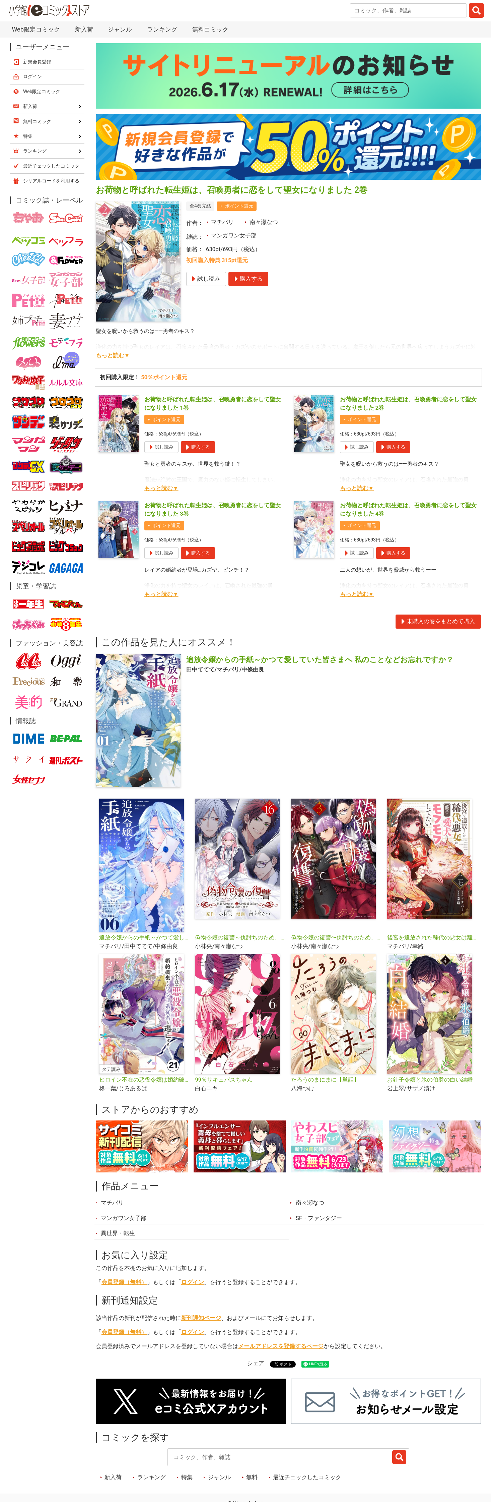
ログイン (192, 1282)
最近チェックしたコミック (307, 1477)
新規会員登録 (37, 61)
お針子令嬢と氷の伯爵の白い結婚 (430, 1079)
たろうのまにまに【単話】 (325, 1079)
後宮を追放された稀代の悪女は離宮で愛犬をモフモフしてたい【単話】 (432, 937)
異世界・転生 (118, 1233)
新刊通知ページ (201, 1318)
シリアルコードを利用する (51, 180)
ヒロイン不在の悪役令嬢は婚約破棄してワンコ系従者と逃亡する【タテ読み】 (144, 1079)
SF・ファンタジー (319, 1218)
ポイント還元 (239, 206)
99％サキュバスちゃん (224, 1079)
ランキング (162, 29)
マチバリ (222, 222)
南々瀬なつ (264, 222)
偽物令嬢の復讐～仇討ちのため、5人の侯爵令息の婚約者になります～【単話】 (240, 937)
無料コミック (210, 29)
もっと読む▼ (113, 355)
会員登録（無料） (124, 1282)
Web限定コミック (36, 29)
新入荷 (84, 29)
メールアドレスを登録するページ (281, 1346)
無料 (252, 1477)
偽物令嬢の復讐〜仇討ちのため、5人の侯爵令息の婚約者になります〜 (336, 937)
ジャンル (120, 29)
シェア (255, 1363)
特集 (187, 1477)
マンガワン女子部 (234, 235)
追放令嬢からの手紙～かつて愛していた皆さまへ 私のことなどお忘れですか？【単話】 (144, 937)
